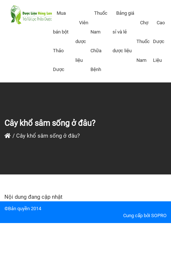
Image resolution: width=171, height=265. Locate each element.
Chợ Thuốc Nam (143, 41)
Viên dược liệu (81, 41)
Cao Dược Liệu (159, 41)
